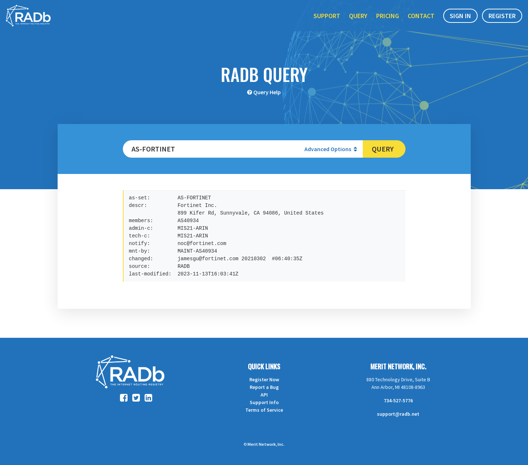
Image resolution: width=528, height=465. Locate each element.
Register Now (264, 379)
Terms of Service (264, 410)
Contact (421, 21)
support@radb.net (398, 414)
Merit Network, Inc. (398, 366)
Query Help (267, 92)
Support (326, 21)
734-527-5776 (398, 400)
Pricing (387, 21)
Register (502, 21)
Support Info (264, 402)
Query (358, 21)
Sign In (460, 21)
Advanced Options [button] (330, 149)
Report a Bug (264, 387)
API (264, 394)
